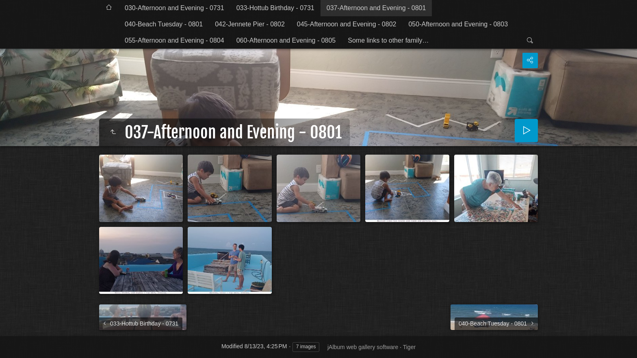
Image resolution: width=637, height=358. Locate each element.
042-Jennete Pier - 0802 (250, 24)
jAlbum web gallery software (362, 347)
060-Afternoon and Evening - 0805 (286, 40)
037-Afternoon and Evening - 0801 (376, 7)
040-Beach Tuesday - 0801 (164, 24)
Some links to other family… (388, 40)
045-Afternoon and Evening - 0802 (346, 24)
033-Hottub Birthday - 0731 (275, 7)
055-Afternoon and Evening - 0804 (174, 40)
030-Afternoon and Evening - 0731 (174, 7)
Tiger (409, 347)
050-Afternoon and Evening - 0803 (458, 24)
